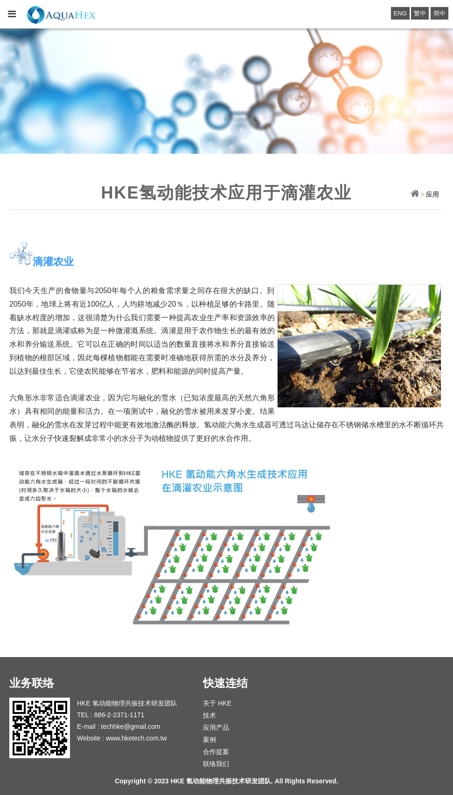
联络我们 (216, 764)
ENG (400, 13)
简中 (439, 13)
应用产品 (216, 727)
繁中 (420, 13)
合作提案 (216, 751)
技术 (209, 715)
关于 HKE (217, 703)
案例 (209, 739)
